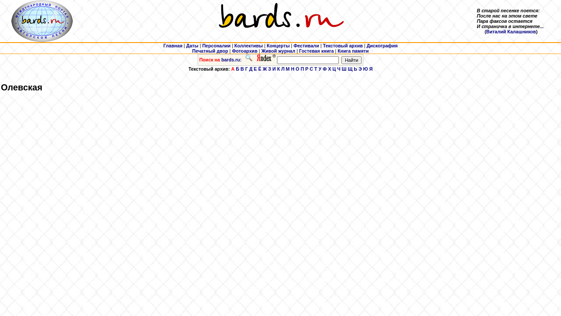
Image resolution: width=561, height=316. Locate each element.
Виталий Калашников (511, 31)
